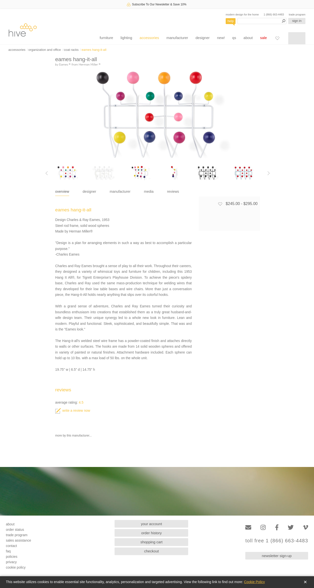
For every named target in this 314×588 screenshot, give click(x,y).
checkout (151, 551)
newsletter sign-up (277, 556)
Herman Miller (90, 64)
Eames (65, 64)
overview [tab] (62, 191)
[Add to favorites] (220, 204)
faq (8, 551)
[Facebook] (277, 527)
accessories (149, 38)
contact (11, 546)
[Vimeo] (305, 527)
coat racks (71, 50)
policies (11, 557)
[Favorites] (277, 38)
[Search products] (262, 21)
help (231, 21)
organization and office (44, 50)
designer (203, 38)
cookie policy (16, 567)
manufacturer (177, 38)
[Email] (248, 527)
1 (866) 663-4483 (274, 14)
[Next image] (268, 173)
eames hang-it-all (93, 50)
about (248, 38)
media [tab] (149, 191)
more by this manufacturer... (73, 435)
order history (151, 533)
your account (151, 524)
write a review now (72, 410)
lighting (126, 38)
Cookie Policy (254, 582)
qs (234, 38)
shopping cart (151, 542)
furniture (106, 38)
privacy (11, 562)
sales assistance (18, 540)
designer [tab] (89, 191)
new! (221, 38)
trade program (297, 14)
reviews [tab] (173, 191)
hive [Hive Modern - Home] (23, 30)
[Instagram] (263, 527)
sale (263, 38)
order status (15, 530)
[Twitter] (291, 527)
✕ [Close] (305, 582)
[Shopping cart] (296, 38)
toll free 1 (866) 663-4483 (276, 540)
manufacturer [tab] (120, 191)
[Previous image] (46, 173)
